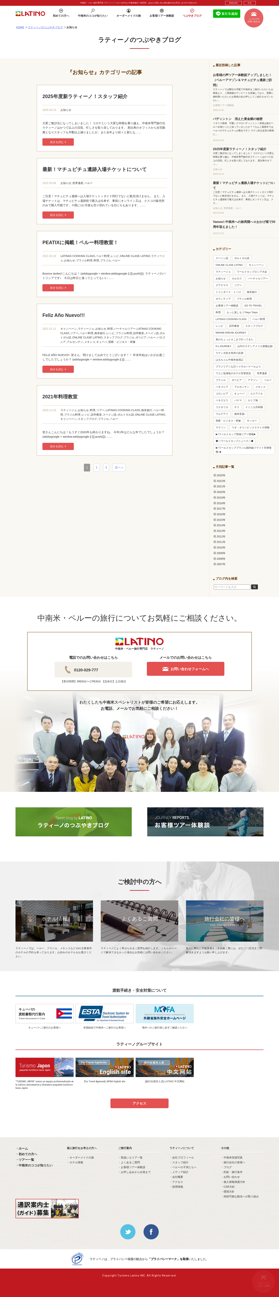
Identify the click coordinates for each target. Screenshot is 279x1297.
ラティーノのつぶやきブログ (45, 27)
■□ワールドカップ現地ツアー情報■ (235, 434)
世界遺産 (77, 183)
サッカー (252, 420)
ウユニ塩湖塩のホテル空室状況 (233, 373)
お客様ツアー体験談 (227, 305)
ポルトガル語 (126, 414)
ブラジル (105, 260)
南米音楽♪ (239, 414)
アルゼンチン (75, 341)
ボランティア (223, 299)
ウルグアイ (222, 414)
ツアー (74, 333)
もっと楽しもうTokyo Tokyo (242, 312)
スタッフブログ (113, 337)
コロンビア (222, 393)
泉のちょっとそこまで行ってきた (234, 339)
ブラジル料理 (84, 260)
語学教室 (138, 333)
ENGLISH (233, 3)
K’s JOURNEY (223, 346)
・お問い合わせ (230, 1176)
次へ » (119, 467)
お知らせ (65, 109)
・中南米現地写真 (232, 1157)
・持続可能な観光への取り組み (240, 1196)
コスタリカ (222, 407)
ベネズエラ (222, 400)
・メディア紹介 (179, 1172)
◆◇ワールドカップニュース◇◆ (234, 441)
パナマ (238, 400)
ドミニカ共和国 (254, 407)
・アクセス (176, 1181)
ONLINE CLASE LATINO (135, 256)
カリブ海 (253, 400)
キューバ (101, 341)
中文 (250, 3)
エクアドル (256, 393)
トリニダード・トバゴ (228, 292)
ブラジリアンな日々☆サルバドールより (238, 366)
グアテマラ (222, 285)
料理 (96, 260)
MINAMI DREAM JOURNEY (231, 332)
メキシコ (89, 341)
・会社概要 (176, 1176)
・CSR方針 (228, 1186)
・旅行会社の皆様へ (233, 1162)
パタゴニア (222, 387)
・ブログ (226, 1167)
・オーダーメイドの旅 (80, 1157)
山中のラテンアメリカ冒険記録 (255, 346)
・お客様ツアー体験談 (131, 1167)
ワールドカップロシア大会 (252, 271)
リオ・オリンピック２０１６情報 (251, 427)
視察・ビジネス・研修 (121, 341)
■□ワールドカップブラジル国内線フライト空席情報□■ (243, 450)
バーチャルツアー (125, 328)
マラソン (221, 427)
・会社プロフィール (182, 1157)
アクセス (139, 1103)
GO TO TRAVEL (253, 305)
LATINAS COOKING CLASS (77, 256)
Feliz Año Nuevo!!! (63, 315)
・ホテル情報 (75, 1162)
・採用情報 (176, 1186)
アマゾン (253, 380)
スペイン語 (152, 333)
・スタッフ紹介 (179, 1162)
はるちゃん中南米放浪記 (229, 359)
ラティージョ (86, 328)
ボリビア (141, 337)
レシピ (115, 256)
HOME (20, 27)
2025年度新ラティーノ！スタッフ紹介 (84, 96)
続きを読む (58, 142)
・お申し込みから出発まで (134, 1172)
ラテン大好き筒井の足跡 (229, 353)
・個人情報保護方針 (233, 1181)
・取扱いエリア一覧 (130, 1157)
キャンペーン (68, 328)
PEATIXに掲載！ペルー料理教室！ (80, 242)
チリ (236, 407)
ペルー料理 (102, 256)
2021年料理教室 (60, 396)
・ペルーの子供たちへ (183, 1167)
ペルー (88, 183)
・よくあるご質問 (129, 1162)
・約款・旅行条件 (232, 1172)
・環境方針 (227, 1191)
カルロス (237, 278)
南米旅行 (99, 333)
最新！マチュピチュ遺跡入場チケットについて (94, 169)
